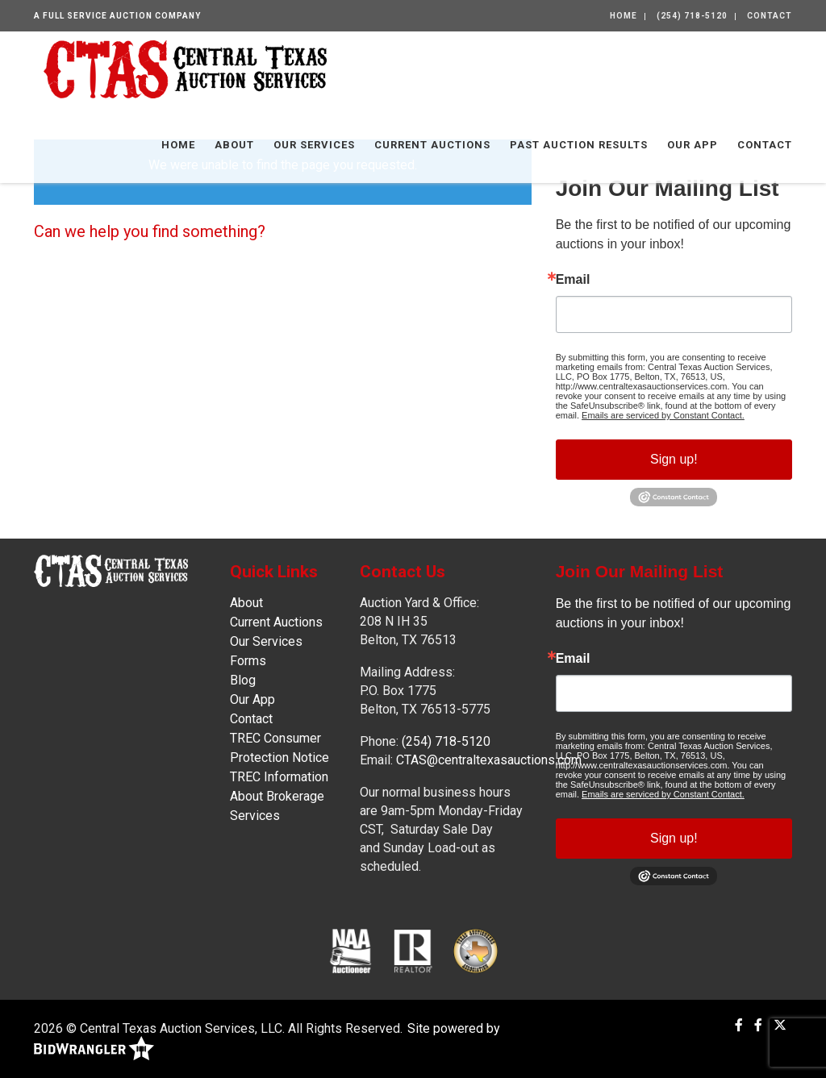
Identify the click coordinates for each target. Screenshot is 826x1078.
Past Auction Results (579, 145)
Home (623, 15)
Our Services (314, 145)
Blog (243, 680)
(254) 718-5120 (692, 15)
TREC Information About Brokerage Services (279, 796)
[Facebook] (739, 1025)
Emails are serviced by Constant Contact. (663, 415)
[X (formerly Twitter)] (780, 1025)
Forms (248, 660)
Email (573, 279)
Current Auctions (432, 145)
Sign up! (674, 459)
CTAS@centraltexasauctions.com (489, 760)
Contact (769, 15)
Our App (692, 145)
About (234, 145)
